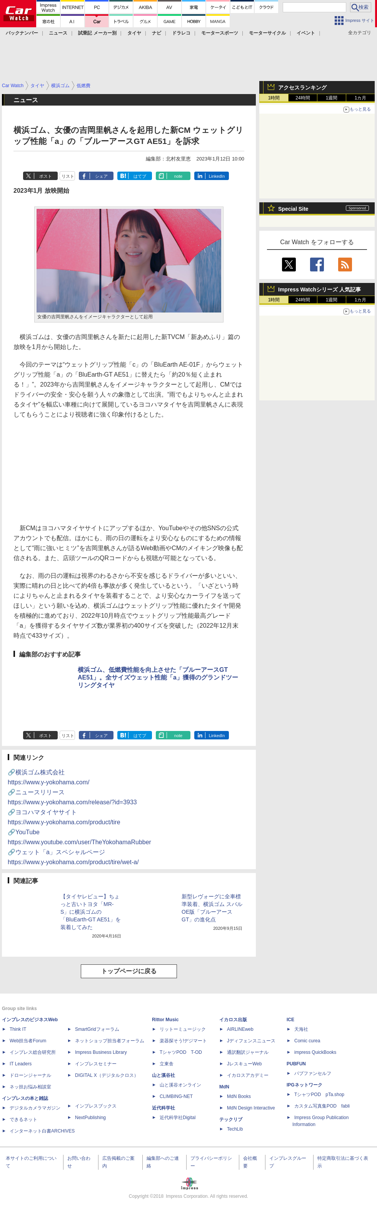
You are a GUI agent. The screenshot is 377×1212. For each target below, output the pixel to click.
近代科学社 (163, 1108)
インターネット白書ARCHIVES (42, 1131)
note (178, 176)
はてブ (139, 176)
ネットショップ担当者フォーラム (109, 1040)
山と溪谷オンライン (180, 1085)
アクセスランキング (302, 87)
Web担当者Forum (28, 1040)
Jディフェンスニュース (251, 1040)
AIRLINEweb (240, 1029)
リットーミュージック (183, 1029)
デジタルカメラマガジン (35, 1108)
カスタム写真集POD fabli (322, 1106)
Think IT (18, 1029)
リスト (68, 176)
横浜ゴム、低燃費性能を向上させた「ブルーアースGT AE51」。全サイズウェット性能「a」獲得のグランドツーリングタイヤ (158, 677)
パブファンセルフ (312, 1073)
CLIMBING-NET (176, 1096)
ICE (290, 1019)
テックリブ (230, 1119)
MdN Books (239, 1096)
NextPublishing (90, 1117)
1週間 (332, 98)
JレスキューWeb (244, 1063)
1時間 (274, 98)
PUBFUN (296, 1063)
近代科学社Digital (177, 1117)
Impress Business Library (101, 1052)
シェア (101, 176)
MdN (224, 1087)
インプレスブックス (96, 1106)
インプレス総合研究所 (33, 1052)
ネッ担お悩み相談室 (30, 1087)
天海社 (301, 1029)
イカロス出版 (233, 1019)
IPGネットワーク (304, 1085)
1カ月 (361, 98)
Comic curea (307, 1040)
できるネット (23, 1119)
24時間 (302, 98)
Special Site (293, 209)
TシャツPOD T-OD (181, 1052)
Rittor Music (165, 1019)
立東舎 (166, 1063)
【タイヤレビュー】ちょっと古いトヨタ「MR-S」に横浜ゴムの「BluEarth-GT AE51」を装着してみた (90, 911)
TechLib (235, 1129)
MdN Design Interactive (251, 1108)
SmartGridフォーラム (97, 1029)
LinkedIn (217, 176)
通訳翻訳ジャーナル (248, 1052)
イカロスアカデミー (248, 1075)
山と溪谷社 (163, 1075)
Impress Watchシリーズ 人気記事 (319, 289)
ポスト (45, 176)
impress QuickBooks (315, 1052)
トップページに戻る (129, 971)
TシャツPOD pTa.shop (319, 1094)
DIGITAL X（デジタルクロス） (106, 1075)
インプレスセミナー (96, 1063)
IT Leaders (21, 1063)
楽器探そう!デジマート (183, 1040)
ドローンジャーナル (30, 1075)
